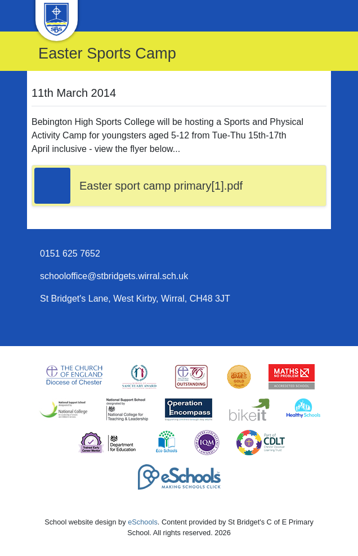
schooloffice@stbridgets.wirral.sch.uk (114, 276)
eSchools (143, 522)
